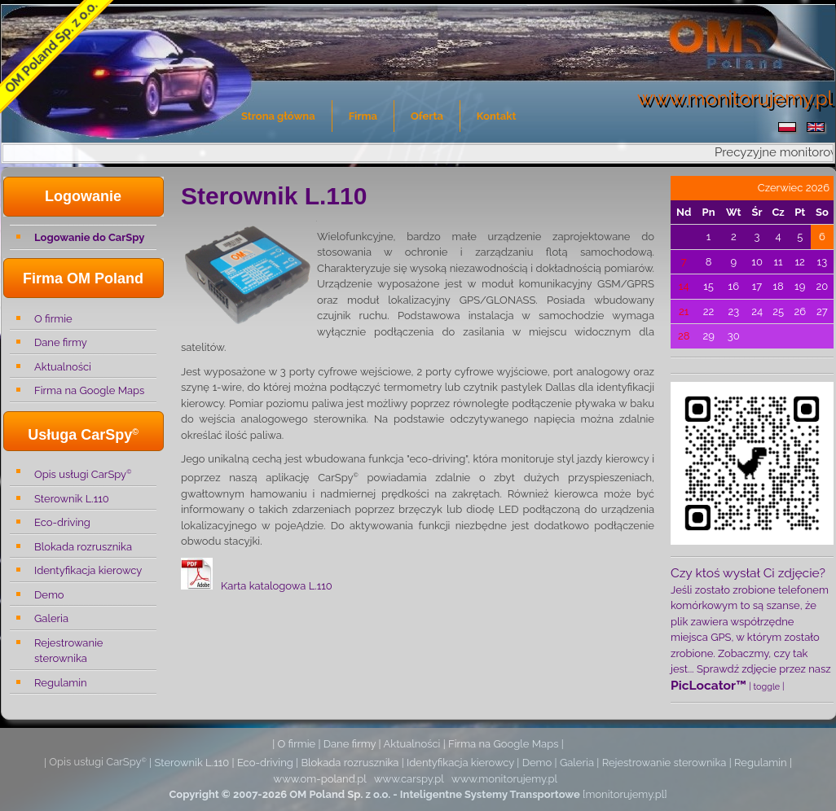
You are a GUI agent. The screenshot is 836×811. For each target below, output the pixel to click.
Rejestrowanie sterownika (68, 651)
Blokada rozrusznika (83, 547)
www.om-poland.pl (320, 779)
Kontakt (497, 116)
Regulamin (60, 683)
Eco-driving (62, 522)
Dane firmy (60, 342)
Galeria (51, 618)
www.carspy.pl (409, 779)
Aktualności (62, 367)
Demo (49, 595)
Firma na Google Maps (89, 390)
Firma (363, 116)
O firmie (53, 319)
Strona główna (278, 116)
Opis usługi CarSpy (82, 473)
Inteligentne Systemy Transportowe (490, 794)
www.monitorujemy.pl (504, 779)
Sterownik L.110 (71, 499)
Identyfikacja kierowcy (88, 570)
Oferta (427, 116)
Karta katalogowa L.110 (276, 586)
